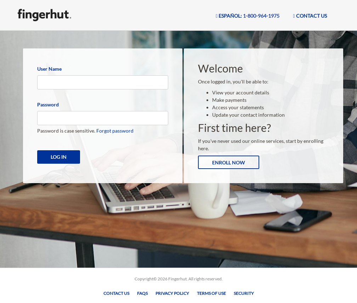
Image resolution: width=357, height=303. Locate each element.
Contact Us (116, 293)
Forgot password (115, 131)
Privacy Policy (172, 293)
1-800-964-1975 (261, 16)
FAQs (142, 293)
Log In (59, 157)
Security (244, 293)
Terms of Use (211, 293)
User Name (49, 69)
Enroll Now (228, 162)
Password (48, 104)
